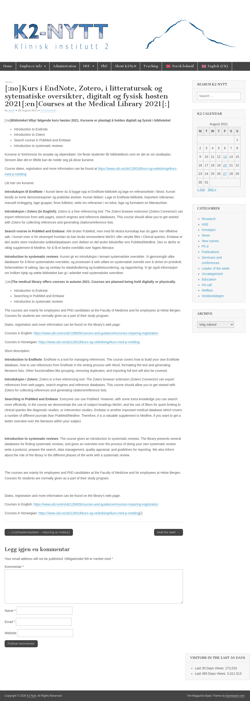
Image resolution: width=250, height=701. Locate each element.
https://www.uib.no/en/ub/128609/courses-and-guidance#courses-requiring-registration (96, 333)
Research (209, 219)
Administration (64, 66)
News (8, 82)
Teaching (151, 66)
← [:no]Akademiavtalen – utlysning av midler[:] (39, 532)
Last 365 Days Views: (211, 673)
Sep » (212, 189)
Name (10, 611)
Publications (211, 252)
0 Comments (48, 110)
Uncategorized (212, 274)
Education (209, 279)
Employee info (31, 66)
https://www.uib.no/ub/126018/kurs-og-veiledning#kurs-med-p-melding (89, 342)
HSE (86, 66)
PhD (104, 66)
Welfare (207, 290)
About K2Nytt (125, 66)
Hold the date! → (168, 532)
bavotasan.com (235, 696)
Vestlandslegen (213, 296)
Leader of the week (216, 268)
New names (210, 241)
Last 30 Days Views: (210, 668)
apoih (11, 110)
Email (10, 622)
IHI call (207, 285)
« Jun (201, 189)
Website (10, 633)
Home (7, 66)
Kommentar (14, 567)
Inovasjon (209, 230)
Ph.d (205, 246)
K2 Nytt (31, 696)
